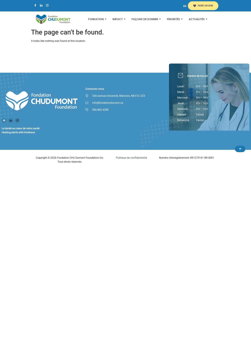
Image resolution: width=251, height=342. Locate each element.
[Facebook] (35, 5)
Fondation (97, 19)
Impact (119, 19)
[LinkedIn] (41, 5)
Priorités (175, 19)
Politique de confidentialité (131, 157)
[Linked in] (10, 120)
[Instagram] (47, 5)
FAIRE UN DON (203, 5)
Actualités (198, 19)
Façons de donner (146, 19)
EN (184, 6)
